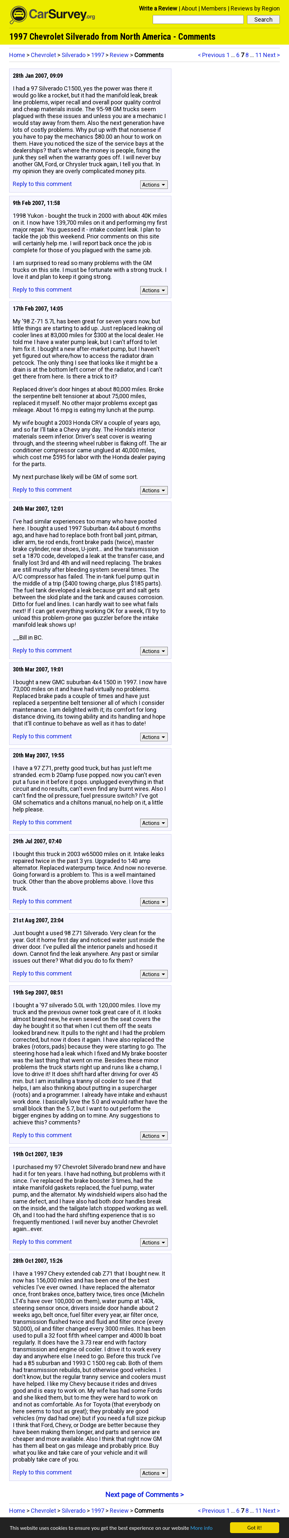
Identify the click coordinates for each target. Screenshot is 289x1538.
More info (201, 1528)
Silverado (74, 54)
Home (17, 54)
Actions (154, 185)
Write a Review (158, 8)
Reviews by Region (255, 8)
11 (258, 54)
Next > (271, 54)
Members (213, 8)
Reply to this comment (42, 183)
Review (119, 54)
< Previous (211, 54)
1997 (97, 54)
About (189, 8)
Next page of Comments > (144, 1495)
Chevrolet (43, 54)
